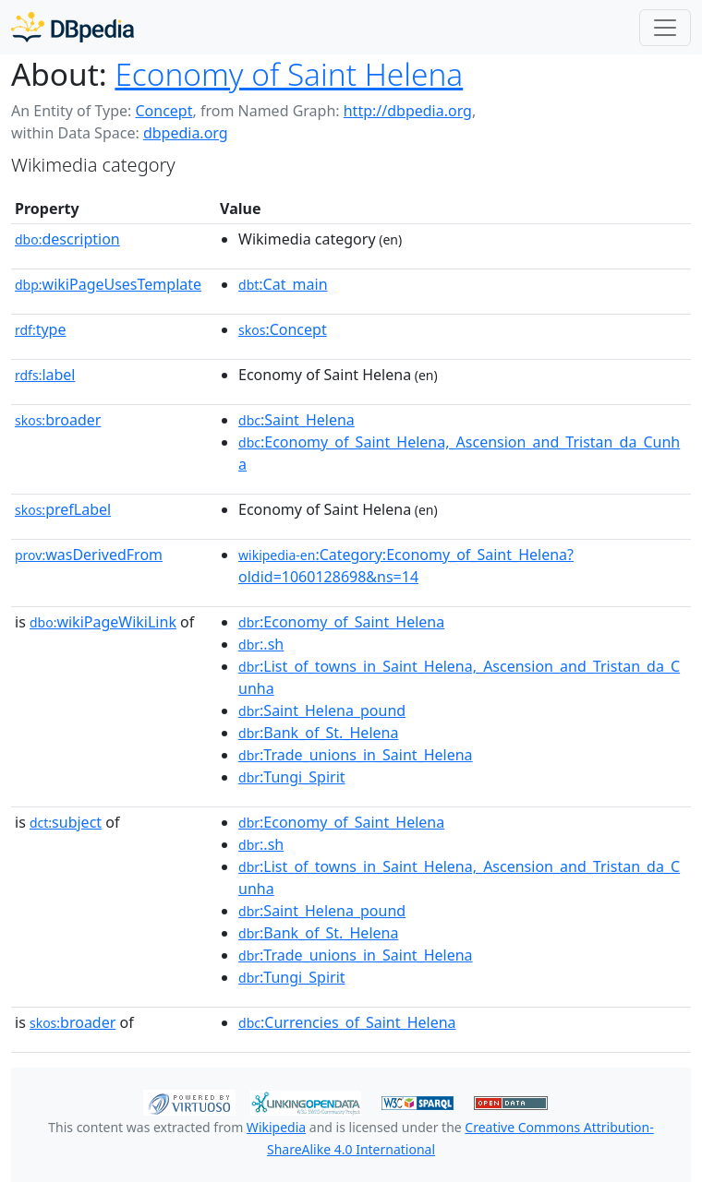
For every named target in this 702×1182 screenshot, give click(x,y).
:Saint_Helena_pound (321, 710)
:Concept (282, 329)
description (67, 239)
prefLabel (63, 509)
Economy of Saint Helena (289, 74)
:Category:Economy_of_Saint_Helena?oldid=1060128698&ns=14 (406, 565)
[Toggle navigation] (665, 27)
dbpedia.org (185, 133)
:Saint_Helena (296, 420)
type (41, 329)
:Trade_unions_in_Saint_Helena (355, 755)
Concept (163, 111)
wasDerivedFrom (89, 554)
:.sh (261, 644)
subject (66, 822)
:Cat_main (283, 284)
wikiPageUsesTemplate (108, 284)
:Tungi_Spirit (291, 777)
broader (58, 420)
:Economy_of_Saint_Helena (341, 622)
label (45, 374)
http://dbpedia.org (408, 111)
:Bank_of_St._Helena (318, 732)
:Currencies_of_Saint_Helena (347, 1022)
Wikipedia (276, 1127)
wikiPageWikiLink (103, 622)
